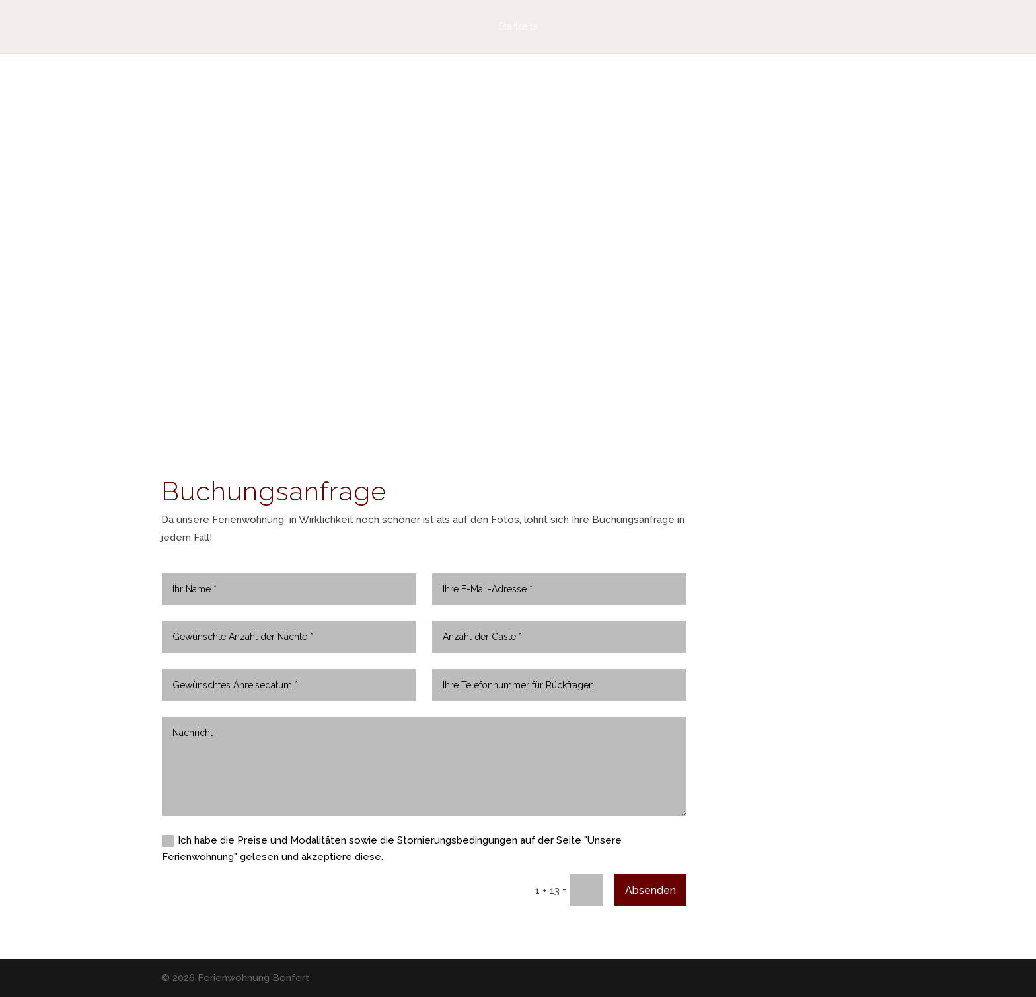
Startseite (518, 27)
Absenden (650, 890)
